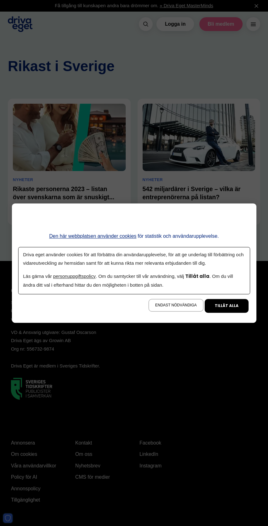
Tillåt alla (227, 305)
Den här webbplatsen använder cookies (93, 236)
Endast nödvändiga (176, 305)
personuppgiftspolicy (74, 276)
